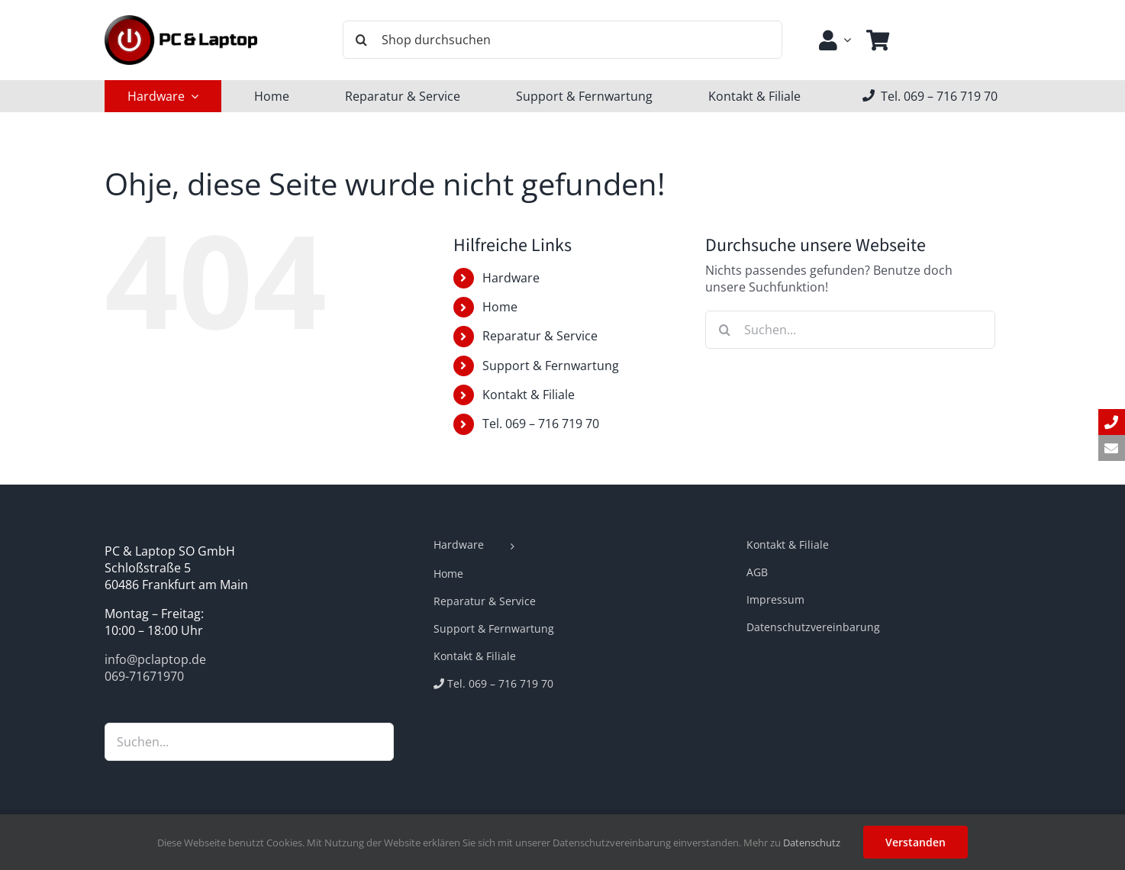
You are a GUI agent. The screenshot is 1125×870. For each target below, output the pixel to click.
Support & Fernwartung (550, 365)
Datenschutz (811, 842)
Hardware (511, 277)
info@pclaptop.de (155, 659)
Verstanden (915, 842)
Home (499, 306)
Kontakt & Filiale (528, 394)
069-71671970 (144, 676)
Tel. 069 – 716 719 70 (540, 423)
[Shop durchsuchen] (562, 40)
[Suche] (362, 40)
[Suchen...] (850, 330)
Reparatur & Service (540, 335)
